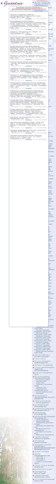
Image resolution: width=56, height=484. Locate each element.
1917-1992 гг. (40, 460)
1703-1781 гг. (40, 457)
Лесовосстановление (43, 365)
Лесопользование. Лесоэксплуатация (42, 377)
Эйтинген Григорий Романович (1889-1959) (42, 345)
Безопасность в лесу (43, 469)
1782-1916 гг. (40, 458)
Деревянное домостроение (40, 441)
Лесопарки (40, 393)
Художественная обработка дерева (42, 437)
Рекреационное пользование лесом (41, 389)
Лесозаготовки (41, 381)
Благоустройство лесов (44, 392)
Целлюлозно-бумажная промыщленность (44, 409)
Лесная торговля (41, 451)
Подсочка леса (41, 387)
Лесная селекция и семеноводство (42, 362)
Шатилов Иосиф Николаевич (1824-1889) (43, 333)
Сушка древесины (42, 419)
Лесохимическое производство (41, 405)
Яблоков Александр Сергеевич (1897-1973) (42, 348)
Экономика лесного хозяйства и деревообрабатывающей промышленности (44, 447)
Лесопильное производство (40, 413)
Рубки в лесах (40, 359)
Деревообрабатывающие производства (44, 417)
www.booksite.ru (42, 0)
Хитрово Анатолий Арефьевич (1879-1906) (42, 330)
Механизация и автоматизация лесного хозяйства (44, 397)
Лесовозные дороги (43, 380)
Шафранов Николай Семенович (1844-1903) (42, 336)
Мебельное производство (45, 434)
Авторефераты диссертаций (40, 472)
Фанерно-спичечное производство (42, 429)
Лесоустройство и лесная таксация (42, 355)
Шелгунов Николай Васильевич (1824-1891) (42, 339)
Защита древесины (43, 421)
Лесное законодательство (42, 454)
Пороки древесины (42, 402)
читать (29, 18)
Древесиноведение (42, 401)
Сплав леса (40, 383)
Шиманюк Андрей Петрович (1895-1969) (42, 342)
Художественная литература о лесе (42, 476)
